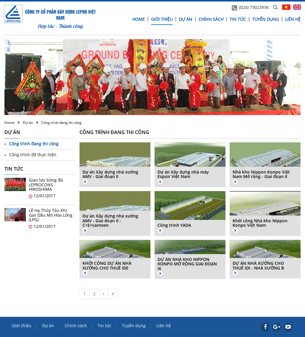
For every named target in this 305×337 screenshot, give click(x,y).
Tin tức (238, 19)
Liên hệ (293, 19)
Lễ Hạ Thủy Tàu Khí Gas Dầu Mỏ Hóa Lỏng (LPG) (50, 215)
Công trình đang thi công (61, 122)
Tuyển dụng (265, 19)
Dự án (185, 19)
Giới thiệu (162, 19)
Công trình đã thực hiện (32, 155)
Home (138, 19)
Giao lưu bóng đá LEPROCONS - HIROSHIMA (46, 184)
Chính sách (210, 19)
